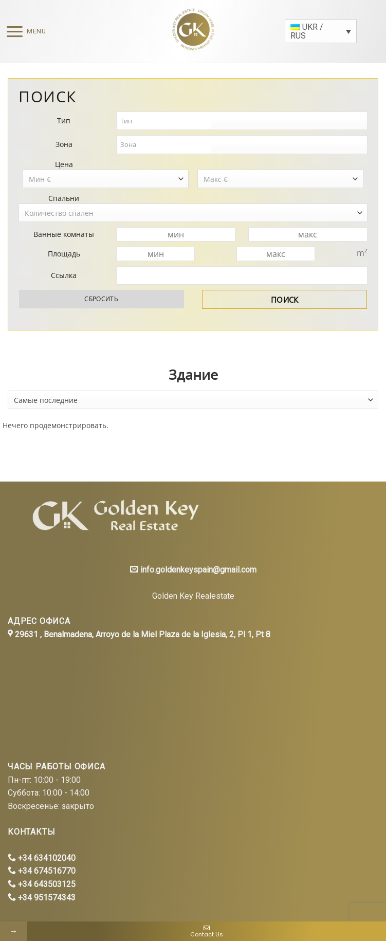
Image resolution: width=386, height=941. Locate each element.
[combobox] (193, 400)
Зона (64, 144)
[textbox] (164, 121)
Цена (64, 164)
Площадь (64, 254)
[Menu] (23, 31)
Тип (63, 120)
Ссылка (64, 275)
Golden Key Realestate (193, 596)
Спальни (63, 198)
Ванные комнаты (63, 234)
